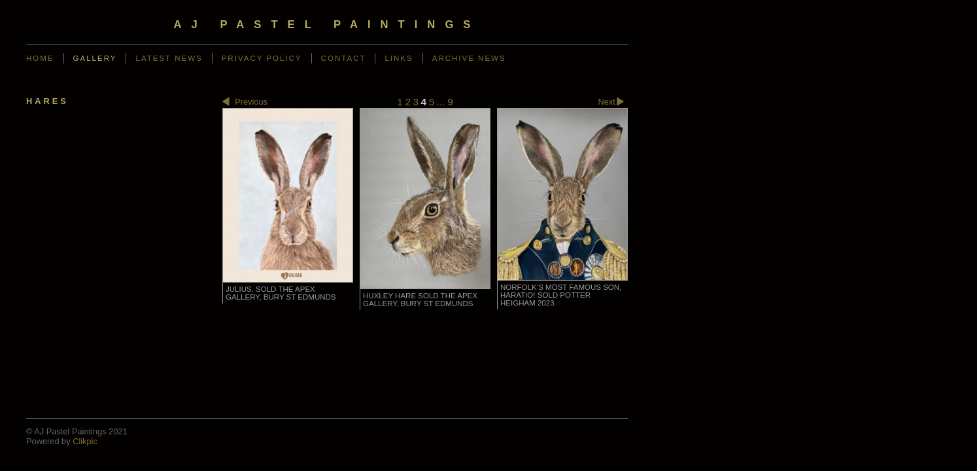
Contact (343, 58)
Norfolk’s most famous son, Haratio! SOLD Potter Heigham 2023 (560, 295)
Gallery (95, 58)
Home (40, 58)
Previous (244, 102)
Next (613, 102)
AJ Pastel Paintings (327, 24)
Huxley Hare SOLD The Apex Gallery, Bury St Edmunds (420, 299)
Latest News (168, 58)
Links (399, 58)
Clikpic (85, 441)
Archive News (469, 58)
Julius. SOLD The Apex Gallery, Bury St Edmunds (281, 293)
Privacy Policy (262, 58)
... (441, 101)
